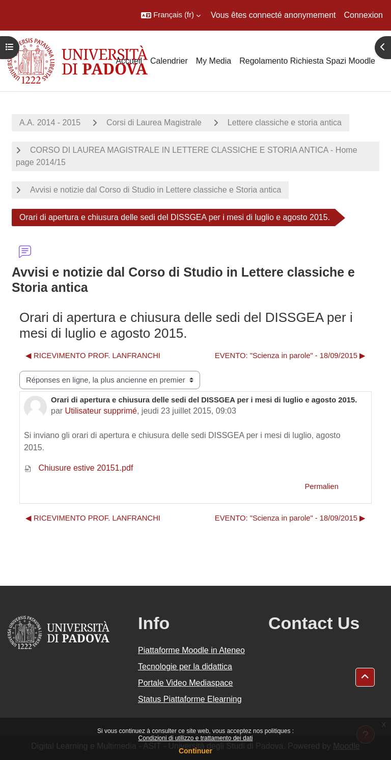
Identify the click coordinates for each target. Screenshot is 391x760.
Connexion (363, 15)
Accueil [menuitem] (129, 61)
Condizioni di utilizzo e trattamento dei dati (195, 738)
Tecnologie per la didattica (185, 666)
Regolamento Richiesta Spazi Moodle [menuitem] (307, 61)
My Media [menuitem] (213, 61)
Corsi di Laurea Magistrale (154, 122)
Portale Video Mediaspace (185, 682)
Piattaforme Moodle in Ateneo (191, 650)
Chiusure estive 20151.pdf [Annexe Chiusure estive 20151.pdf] (78, 468)
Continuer (195, 751)
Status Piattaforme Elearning (190, 699)
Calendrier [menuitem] (169, 61)
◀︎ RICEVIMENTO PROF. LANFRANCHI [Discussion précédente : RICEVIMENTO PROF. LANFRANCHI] (92, 355)
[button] (171, 15)
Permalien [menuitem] (321, 486)
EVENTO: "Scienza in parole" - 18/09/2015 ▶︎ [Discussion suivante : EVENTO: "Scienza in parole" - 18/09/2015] (290, 355)
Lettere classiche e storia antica (285, 122)
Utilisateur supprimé (101, 410)
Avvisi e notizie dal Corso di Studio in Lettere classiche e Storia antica (155, 189)
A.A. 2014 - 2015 (49, 122)
